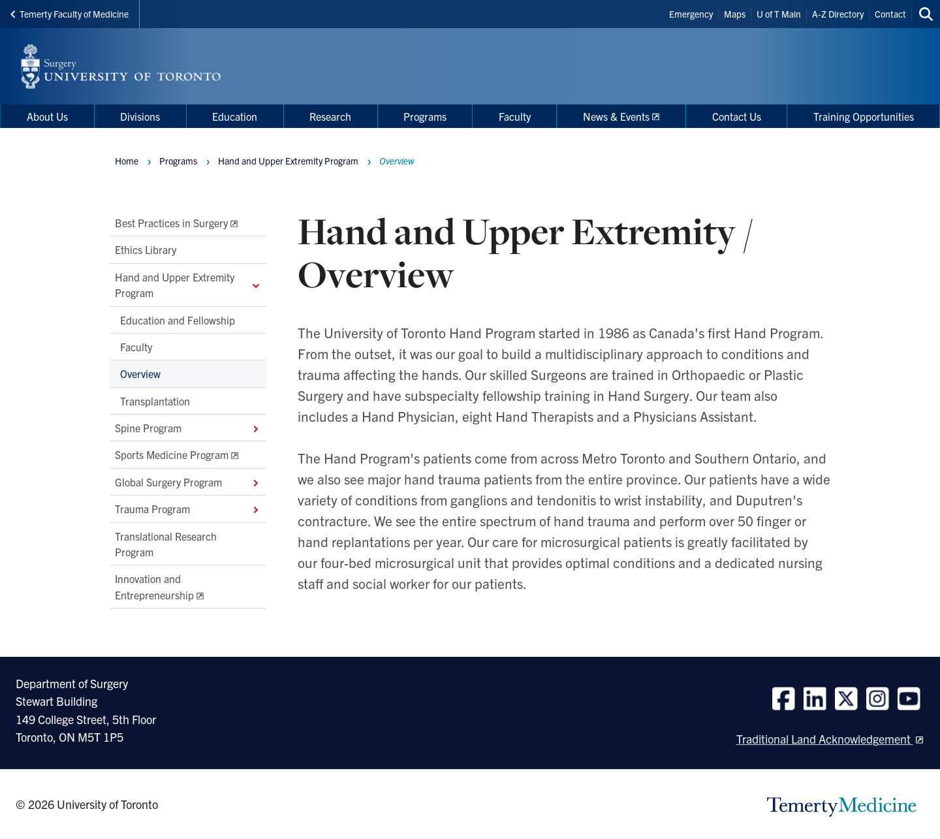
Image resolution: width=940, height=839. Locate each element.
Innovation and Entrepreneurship (154, 587)
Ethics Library (145, 250)
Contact (890, 14)
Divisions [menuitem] (140, 116)
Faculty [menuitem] (515, 116)
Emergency (691, 14)
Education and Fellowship (177, 319)
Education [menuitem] (234, 116)
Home (126, 160)
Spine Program (188, 427)
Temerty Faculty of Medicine (69, 14)
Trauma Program (188, 509)
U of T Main (779, 14)
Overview (140, 374)
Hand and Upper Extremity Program (188, 284)
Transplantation (155, 400)
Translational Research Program (166, 544)
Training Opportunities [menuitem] (863, 116)
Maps (734, 14)
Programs (178, 160)
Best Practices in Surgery (171, 222)
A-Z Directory (838, 14)
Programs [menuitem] (424, 116)
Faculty (136, 346)
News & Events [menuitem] (616, 116)
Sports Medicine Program (171, 455)
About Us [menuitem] (47, 116)
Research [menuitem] (330, 116)
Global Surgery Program (188, 481)
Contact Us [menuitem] (736, 116)
